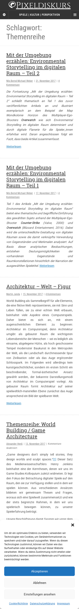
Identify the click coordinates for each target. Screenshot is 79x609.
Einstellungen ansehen (39, 594)
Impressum (63, 603)
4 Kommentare (53, 294)
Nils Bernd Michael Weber (19, 80)
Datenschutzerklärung (42, 603)
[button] (73, 525)
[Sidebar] (4, 15)
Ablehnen (39, 583)
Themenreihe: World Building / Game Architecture (30, 430)
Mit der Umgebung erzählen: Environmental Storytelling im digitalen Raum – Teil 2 (36, 64)
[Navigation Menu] (75, 15)
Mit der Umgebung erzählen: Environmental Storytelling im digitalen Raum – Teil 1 (36, 176)
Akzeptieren (39, 571)
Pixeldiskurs (39, 5)
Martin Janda (13, 294)
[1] (54, 459)
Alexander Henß (14, 443)
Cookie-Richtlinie (18, 603)
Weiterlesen (13, 146)
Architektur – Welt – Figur (38, 286)
